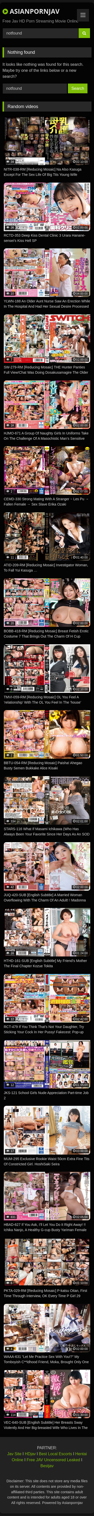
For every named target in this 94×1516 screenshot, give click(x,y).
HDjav (30, 1454)
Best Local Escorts (55, 1454)
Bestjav (46, 1466)
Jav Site (14, 1454)
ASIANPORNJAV (31, 11)
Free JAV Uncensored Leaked (53, 1460)
